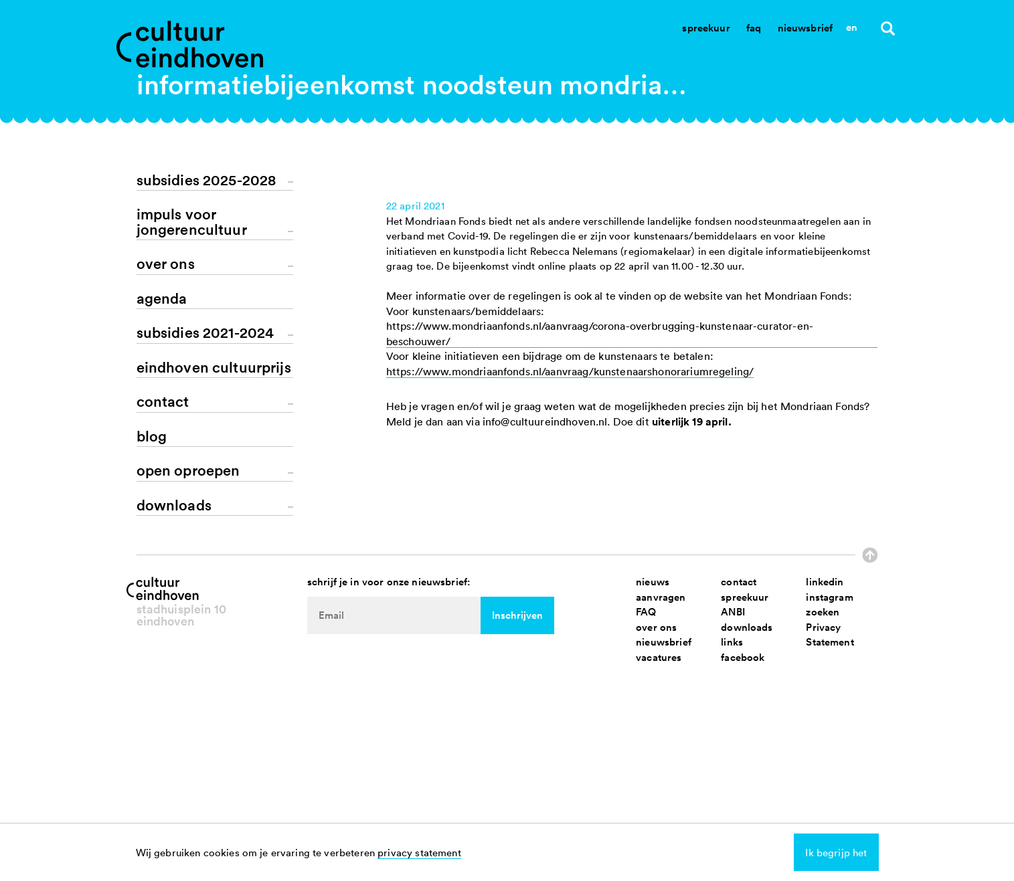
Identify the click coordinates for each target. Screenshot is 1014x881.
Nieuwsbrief (805, 28)
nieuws (652, 798)
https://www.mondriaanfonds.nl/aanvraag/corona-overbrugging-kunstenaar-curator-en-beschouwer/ (599, 568)
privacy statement (419, 852)
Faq (753, 28)
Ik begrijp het (836, 852)
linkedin (824, 798)
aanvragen (660, 812)
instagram (829, 812)
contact (738, 798)
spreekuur (744, 812)
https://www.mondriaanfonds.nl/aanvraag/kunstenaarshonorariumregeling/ (570, 606)
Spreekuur (706, 28)
